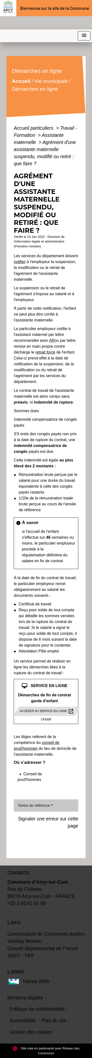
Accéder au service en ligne (47, 711)
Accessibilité (23, 1020)
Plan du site (53, 1020)
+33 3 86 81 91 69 (26, 903)
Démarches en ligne (35, 89)
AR (51, 340)
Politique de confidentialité (37, 1009)
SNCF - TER (20, 955)
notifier (20, 262)
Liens (14, 922)
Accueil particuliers (34, 128)
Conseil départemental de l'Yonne (42, 948)
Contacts (18, 872)
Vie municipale (51, 81)
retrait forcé (45, 352)
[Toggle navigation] (84, 36)
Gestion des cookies (31, 1032)
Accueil (21, 81)
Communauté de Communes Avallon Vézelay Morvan (46, 937)
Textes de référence (34, 805)
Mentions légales (25, 997)
